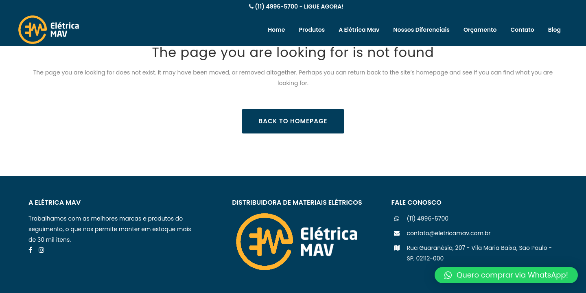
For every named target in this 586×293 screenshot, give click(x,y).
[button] (506, 275)
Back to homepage (293, 121)
